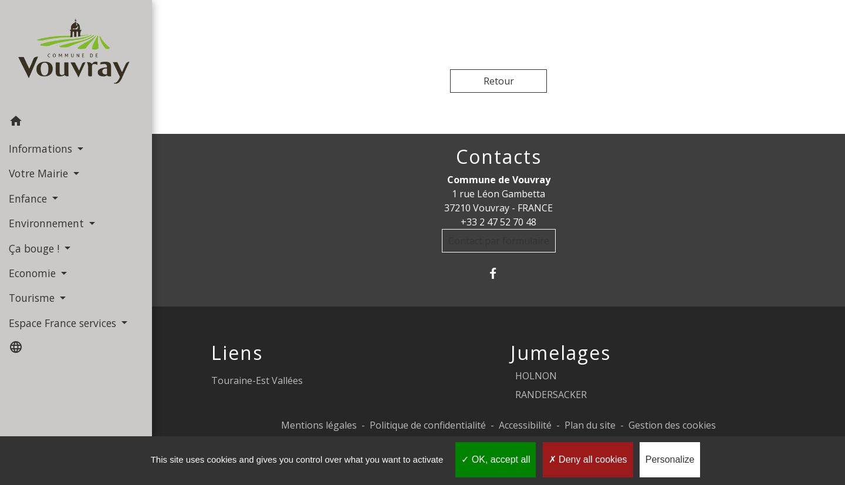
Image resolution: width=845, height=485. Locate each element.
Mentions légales (319, 425)
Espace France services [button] (64, 323)
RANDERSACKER (551, 394)
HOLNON (536, 375)
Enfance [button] (29, 198)
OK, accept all (495, 459)
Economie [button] (34, 273)
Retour (499, 81)
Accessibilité (525, 425)
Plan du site (590, 425)
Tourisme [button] (33, 298)
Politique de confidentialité (428, 425)
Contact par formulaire (498, 240)
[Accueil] (76, 55)
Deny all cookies (588, 459)
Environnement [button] (48, 223)
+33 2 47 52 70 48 (498, 221)
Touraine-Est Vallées (257, 380)
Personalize (670, 459)
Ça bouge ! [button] (35, 248)
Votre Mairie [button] (40, 173)
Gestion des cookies (672, 425)
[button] (76, 122)
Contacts (499, 157)
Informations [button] (42, 149)
